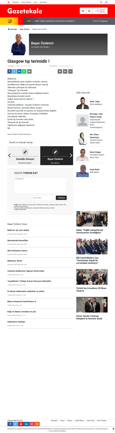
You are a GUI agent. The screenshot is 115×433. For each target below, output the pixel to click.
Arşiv (35, 2)
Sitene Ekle (43, 2)
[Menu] (83, 11)
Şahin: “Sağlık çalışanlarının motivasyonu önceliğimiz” (55, 21)
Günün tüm (100, 21)
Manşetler (15, 2)
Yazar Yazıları (25, 29)
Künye (62, 421)
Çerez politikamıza (54, 431)
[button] (60, 71)
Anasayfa (12, 29)
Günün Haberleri (26, 2)
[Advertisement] (92, 72)
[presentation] (15, 21)
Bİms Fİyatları (101, 421)
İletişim (69, 421)
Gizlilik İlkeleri (79, 421)
